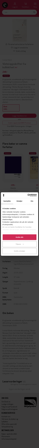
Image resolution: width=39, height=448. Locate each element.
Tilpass (20, 244)
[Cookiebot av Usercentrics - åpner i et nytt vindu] (28, 195)
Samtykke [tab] (7, 201)
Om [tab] (32, 201)
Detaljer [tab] (19, 201)
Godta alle (19, 237)
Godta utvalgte (19, 251)
